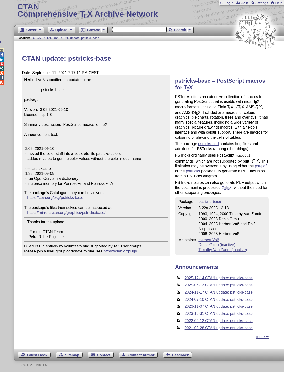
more (260, 336)
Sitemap (72, 354)
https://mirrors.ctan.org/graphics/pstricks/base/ (66, 213)
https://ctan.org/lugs (120, 251)
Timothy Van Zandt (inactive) (222, 249)
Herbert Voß (208, 239)
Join (244, 3)
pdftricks (193, 171)
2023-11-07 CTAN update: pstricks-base (219, 306)
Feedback (180, 354)
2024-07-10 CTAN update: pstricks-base (219, 299)
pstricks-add (208, 144)
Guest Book (37, 354)
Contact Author (141, 354)
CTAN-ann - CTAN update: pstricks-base (71, 38)
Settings (261, 3)
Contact (104, 354)
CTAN (37, 38)
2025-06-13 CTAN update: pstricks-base (219, 285)
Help (279, 3)
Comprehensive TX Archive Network (149, 10)
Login (229, 3)
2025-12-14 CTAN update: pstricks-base (219, 277)
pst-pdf (261, 166)
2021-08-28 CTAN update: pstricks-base (219, 327)
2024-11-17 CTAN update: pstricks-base (219, 292)
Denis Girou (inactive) (216, 244)
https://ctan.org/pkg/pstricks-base (55, 198)
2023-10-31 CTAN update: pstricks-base (219, 313)
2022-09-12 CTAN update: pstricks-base (219, 320)
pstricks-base (209, 201)
